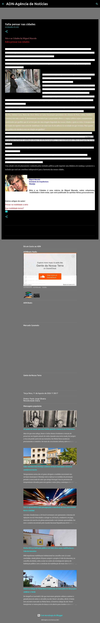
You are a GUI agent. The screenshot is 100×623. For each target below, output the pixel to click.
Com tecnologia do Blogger (50, 615)
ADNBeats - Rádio (40, 287)
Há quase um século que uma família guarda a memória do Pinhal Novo (49, 429)
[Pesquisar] (51, 4)
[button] (6, 31)
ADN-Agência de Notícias (27, 4)
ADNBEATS (27, 287)
